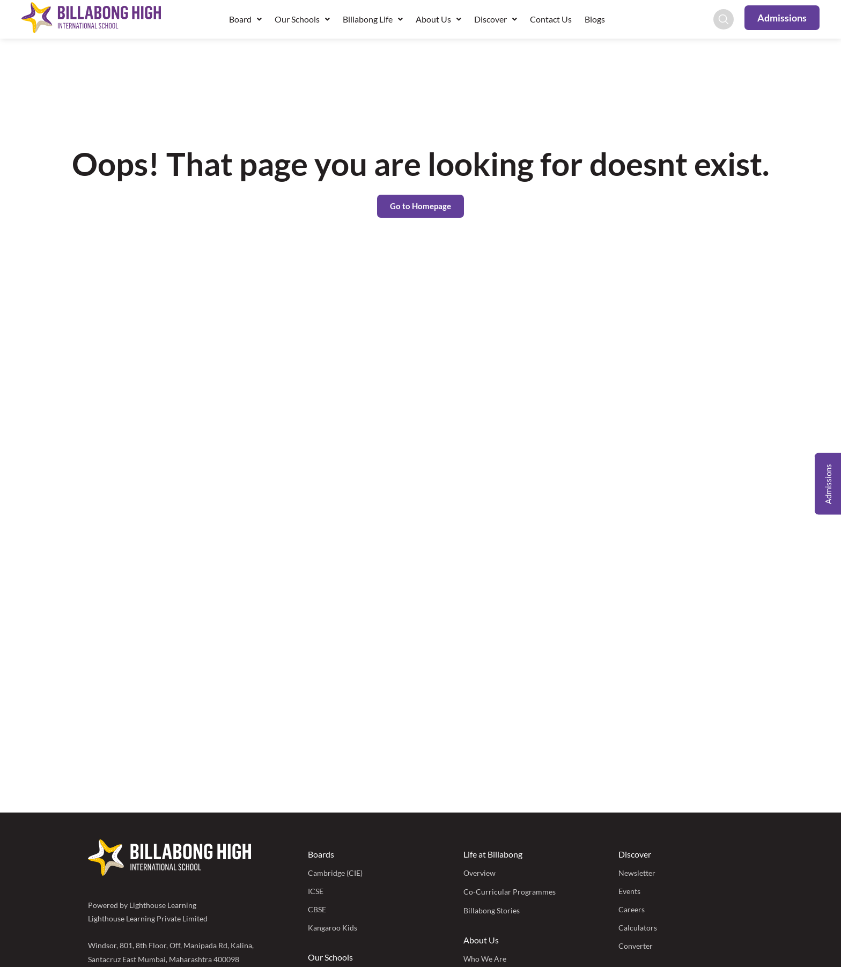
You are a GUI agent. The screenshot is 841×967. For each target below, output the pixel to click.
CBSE (317, 909)
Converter (635, 945)
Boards (321, 854)
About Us (438, 19)
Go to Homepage (420, 206)
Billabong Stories (491, 910)
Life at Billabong (492, 854)
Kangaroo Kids (332, 927)
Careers (631, 909)
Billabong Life (373, 19)
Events (629, 891)
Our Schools (302, 19)
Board (245, 19)
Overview (479, 872)
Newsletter (636, 872)
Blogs (595, 19)
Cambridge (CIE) (335, 872)
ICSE (315, 891)
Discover (495, 19)
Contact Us (551, 19)
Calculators (637, 927)
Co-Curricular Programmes (509, 891)
